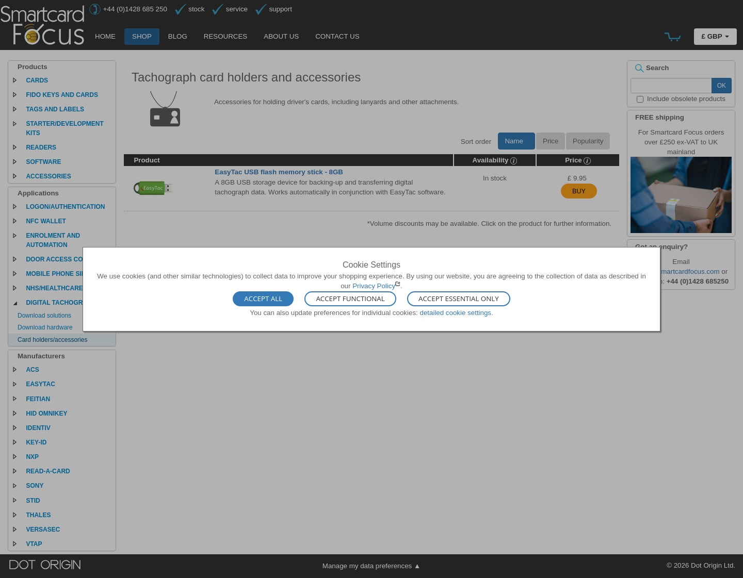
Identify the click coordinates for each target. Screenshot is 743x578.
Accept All (263, 299)
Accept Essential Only (458, 299)
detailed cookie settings (455, 313)
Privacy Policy (373, 286)
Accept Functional (350, 299)
